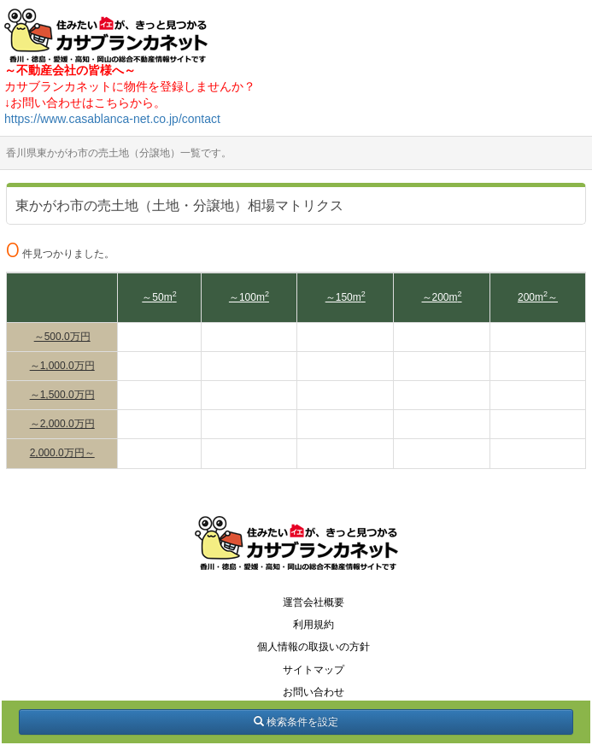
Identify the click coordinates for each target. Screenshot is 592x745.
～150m (345, 297)
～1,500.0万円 (62, 395)
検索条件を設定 (296, 722)
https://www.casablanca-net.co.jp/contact (112, 119)
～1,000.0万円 (62, 366)
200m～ (538, 297)
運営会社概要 (313, 602)
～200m (442, 297)
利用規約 (313, 625)
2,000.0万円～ (62, 453)
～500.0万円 (62, 337)
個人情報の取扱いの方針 (313, 647)
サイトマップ (313, 670)
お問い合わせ (313, 692)
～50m (159, 297)
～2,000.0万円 (62, 424)
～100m (249, 297)
